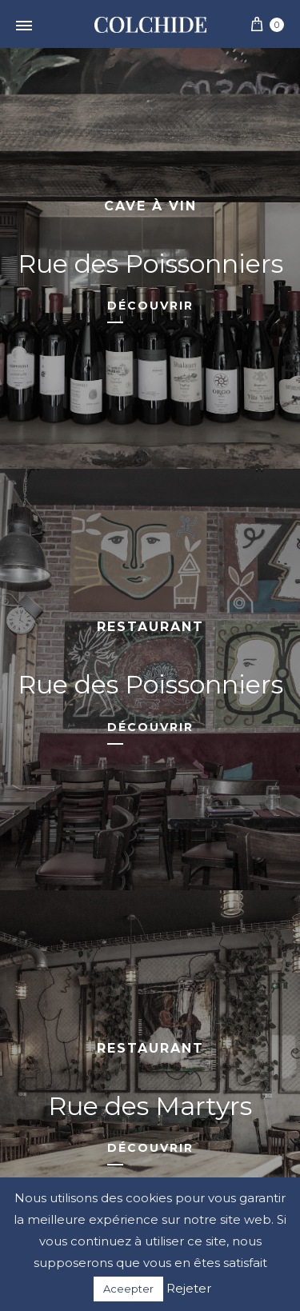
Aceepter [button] (128, 1288)
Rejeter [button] (188, 1288)
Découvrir (150, 305)
